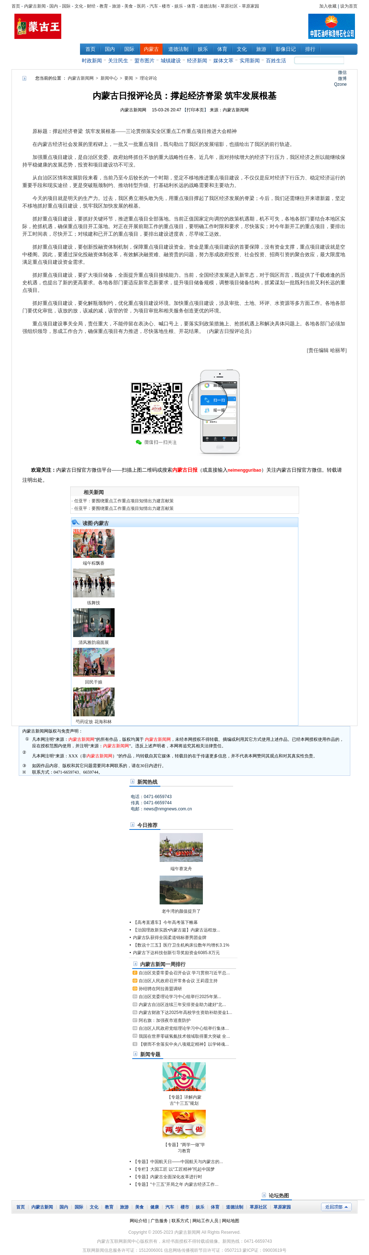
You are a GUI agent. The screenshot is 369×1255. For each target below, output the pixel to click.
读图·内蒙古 (96, 523)
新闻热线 (147, 782)
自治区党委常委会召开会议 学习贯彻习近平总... (184, 972)
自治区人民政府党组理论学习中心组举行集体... (184, 1028)
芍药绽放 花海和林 (93, 721)
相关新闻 (94, 492)
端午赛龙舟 (181, 868)
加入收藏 (328, 6)
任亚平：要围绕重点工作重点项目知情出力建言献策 (124, 500)
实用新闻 (250, 60)
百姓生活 (276, 60)
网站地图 (230, 1220)
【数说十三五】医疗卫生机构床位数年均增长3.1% (181, 945)
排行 (310, 49)
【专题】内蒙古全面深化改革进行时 (167, 1176)
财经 (91, 6)
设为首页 (348, 6)
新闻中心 (46, 53)
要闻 (128, 78)
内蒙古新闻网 (81, 78)
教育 (103, 6)
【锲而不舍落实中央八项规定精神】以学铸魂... (184, 1044)
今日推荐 (147, 825)
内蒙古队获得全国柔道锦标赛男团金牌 (169, 937)
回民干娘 (93, 682)
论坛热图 (279, 1195)
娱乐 (178, 6)
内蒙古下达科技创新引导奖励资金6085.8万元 (176, 952)
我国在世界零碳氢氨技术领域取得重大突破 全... (184, 1036)
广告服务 (159, 1220)
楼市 (166, 6)
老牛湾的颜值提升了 (181, 911)
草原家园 (250, 6)
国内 (53, 6)
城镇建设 (171, 60)
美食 (128, 6)
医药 (141, 6)
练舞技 (93, 602)
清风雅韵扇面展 (94, 642)
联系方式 (180, 1220)
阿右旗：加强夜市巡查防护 (165, 1020)
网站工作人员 (205, 1220)
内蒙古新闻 (35, 6)
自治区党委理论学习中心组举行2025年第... (180, 996)
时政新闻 (92, 60)
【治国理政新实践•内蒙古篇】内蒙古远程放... (176, 930)
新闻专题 (150, 1054)
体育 (191, 6)
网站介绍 (138, 1220)
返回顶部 (336, 1207)
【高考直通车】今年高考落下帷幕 (165, 922)
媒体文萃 (223, 60)
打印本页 (195, 109)
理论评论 (148, 78)
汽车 (154, 6)
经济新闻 (197, 60)
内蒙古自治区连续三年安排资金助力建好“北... (182, 1004)
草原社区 (229, 6)
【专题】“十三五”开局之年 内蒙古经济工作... (175, 1184)
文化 (79, 6)
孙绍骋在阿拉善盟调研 (160, 988)
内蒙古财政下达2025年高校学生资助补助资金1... (185, 1012)
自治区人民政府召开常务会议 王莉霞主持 (178, 980)
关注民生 (118, 60)
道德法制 (208, 6)
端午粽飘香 (94, 563)
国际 (66, 6)
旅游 (116, 6)
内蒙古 (151, 49)
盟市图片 (144, 60)
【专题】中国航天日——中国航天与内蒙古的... (178, 1161)
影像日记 (286, 49)
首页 (16, 6)
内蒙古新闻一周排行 (163, 964)
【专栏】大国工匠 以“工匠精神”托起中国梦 (174, 1169)
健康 (154, 1207)
